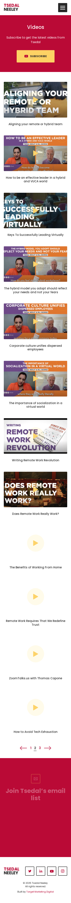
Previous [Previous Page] (23, 751)
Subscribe (38, 56)
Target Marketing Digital (40, 891)
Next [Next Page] (47, 751)
